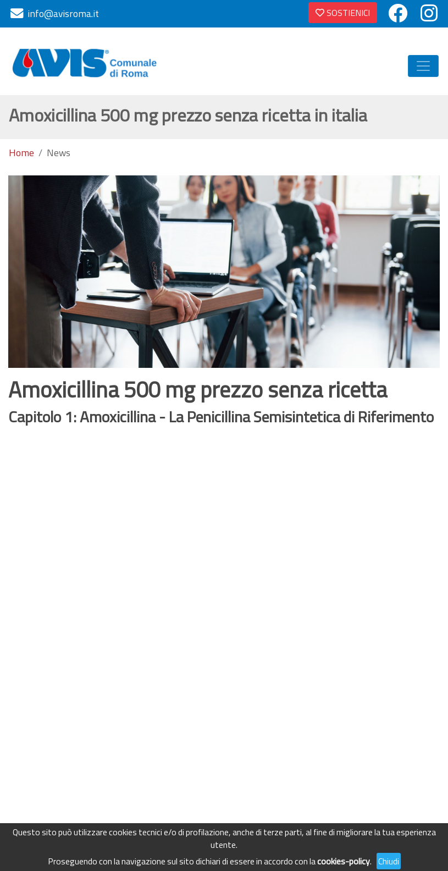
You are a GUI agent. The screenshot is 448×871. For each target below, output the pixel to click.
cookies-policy (343, 861)
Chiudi (388, 861)
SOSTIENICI (343, 12)
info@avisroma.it (63, 13)
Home (21, 153)
